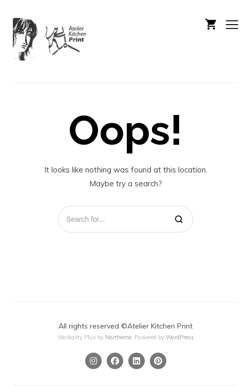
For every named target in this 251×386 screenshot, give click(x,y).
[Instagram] (93, 361)
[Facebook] (115, 361)
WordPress (180, 337)
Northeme (118, 337)
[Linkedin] (136, 361)
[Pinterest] (158, 361)
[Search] (178, 219)
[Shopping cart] (210, 23)
